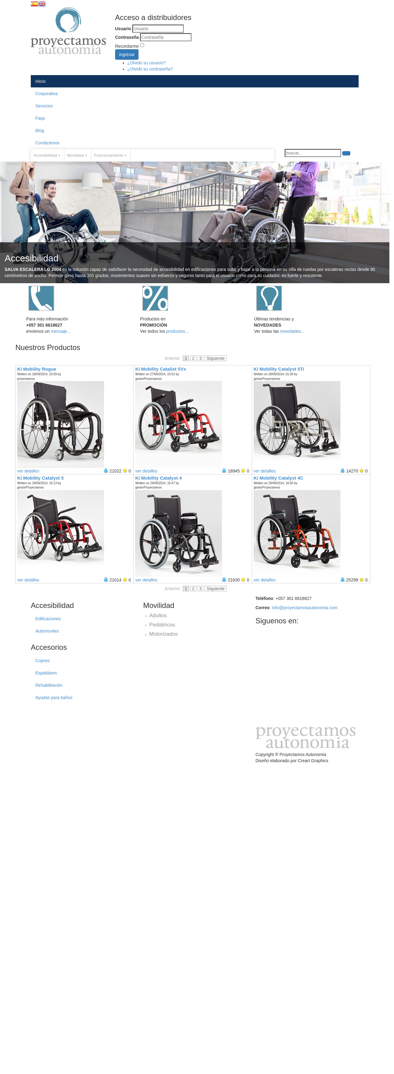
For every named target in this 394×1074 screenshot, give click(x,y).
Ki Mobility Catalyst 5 (40, 478)
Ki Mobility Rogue (36, 369)
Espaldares (46, 672)
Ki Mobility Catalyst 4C (279, 478)
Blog (39, 130)
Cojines (42, 660)
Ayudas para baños (53, 697)
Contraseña (127, 37)
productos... (177, 331)
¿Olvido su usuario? (146, 62)
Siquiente (215, 358)
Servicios (44, 105)
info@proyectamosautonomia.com (305, 607)
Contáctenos (47, 142)
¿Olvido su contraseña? (150, 68)
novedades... (292, 331)
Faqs (40, 118)
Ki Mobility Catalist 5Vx (160, 369)
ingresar (127, 54)
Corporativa (46, 93)
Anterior (172, 358)
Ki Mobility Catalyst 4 (158, 478)
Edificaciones (48, 618)
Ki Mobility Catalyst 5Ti (279, 369)
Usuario (123, 28)
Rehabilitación (48, 685)
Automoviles (47, 631)
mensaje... (61, 331)
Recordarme (127, 46)
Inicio (40, 81)
